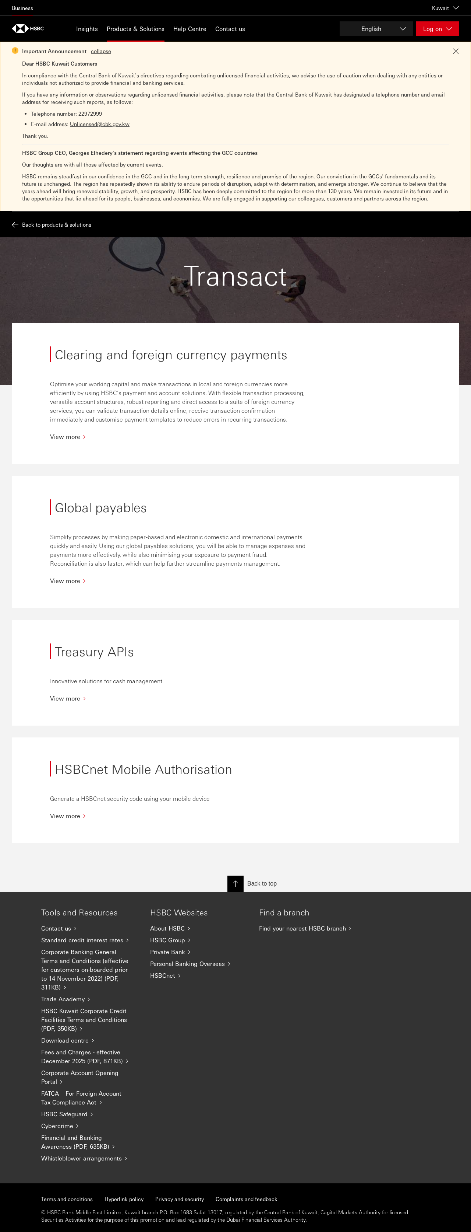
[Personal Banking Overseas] (198, 963)
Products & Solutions (135, 28)
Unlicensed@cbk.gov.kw (100, 124)
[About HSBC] (198, 928)
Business (22, 7)
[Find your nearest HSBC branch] (307, 928)
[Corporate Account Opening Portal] (89, 1077)
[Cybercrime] (89, 1125)
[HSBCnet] (198, 975)
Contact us (230, 28)
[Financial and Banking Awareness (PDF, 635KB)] (89, 1142)
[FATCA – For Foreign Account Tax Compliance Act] (89, 1098)
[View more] (178, 436)
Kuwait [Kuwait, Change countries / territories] (445, 7)
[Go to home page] (30, 28)
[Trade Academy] (89, 999)
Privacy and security (179, 1199)
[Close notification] (456, 51)
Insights (87, 28)
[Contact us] (89, 928)
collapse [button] (101, 51)
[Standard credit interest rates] (89, 940)
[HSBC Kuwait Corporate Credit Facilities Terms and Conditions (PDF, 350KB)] (89, 1019)
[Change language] (376, 28)
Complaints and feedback (246, 1199)
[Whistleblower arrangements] (89, 1158)
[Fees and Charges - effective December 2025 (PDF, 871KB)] (89, 1056)
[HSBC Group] (198, 940)
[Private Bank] (198, 951)
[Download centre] (89, 1040)
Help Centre (189, 28)
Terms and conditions (67, 1199)
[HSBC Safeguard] (89, 1114)
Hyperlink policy (124, 1199)
